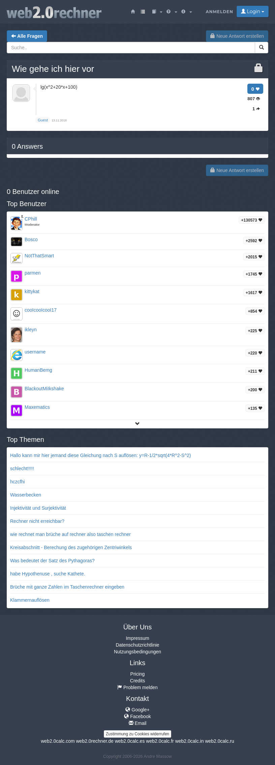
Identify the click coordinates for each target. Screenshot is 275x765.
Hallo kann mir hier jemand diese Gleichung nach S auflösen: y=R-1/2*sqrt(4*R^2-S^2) (100, 455)
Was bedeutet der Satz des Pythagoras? (52, 560)
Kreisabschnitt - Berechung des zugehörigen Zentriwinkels (71, 547)
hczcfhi (17, 481)
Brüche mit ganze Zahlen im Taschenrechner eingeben (67, 587)
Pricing (137, 674)
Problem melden (137, 687)
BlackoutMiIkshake (44, 388)
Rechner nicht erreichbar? (37, 521)
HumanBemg (38, 370)
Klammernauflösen (30, 600)
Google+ (137, 709)
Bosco (31, 239)
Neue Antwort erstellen (237, 36)
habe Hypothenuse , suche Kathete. (47, 573)
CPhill (31, 219)
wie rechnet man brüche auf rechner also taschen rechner (70, 534)
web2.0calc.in (189, 741)
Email (138, 723)
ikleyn (31, 329)
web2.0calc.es (130, 741)
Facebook (137, 716)
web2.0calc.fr (160, 741)
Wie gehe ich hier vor (53, 69)
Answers (27, 146)
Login (252, 11)
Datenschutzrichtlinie (137, 645)
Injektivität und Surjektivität (38, 508)
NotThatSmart (39, 255)
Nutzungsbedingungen (137, 651)
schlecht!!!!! (22, 468)
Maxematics (37, 407)
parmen (32, 273)
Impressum (137, 638)
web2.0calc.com (57, 741)
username (35, 352)
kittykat (32, 291)
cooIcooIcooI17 (41, 310)
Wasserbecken (25, 495)
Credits (137, 680)
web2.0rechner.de (94, 741)
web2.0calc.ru (219, 741)
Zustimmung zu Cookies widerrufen (137, 734)
